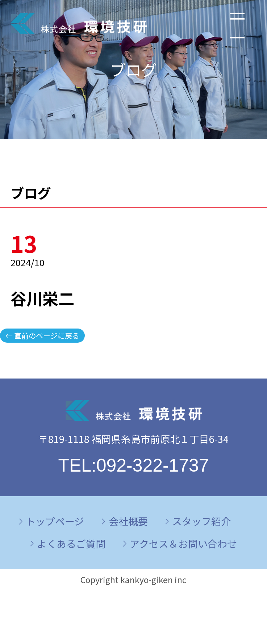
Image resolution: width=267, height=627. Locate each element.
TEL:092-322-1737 (133, 465)
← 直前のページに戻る (42, 335)
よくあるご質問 (71, 543)
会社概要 (128, 521)
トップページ (55, 521)
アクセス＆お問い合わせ (183, 543)
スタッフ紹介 (201, 521)
